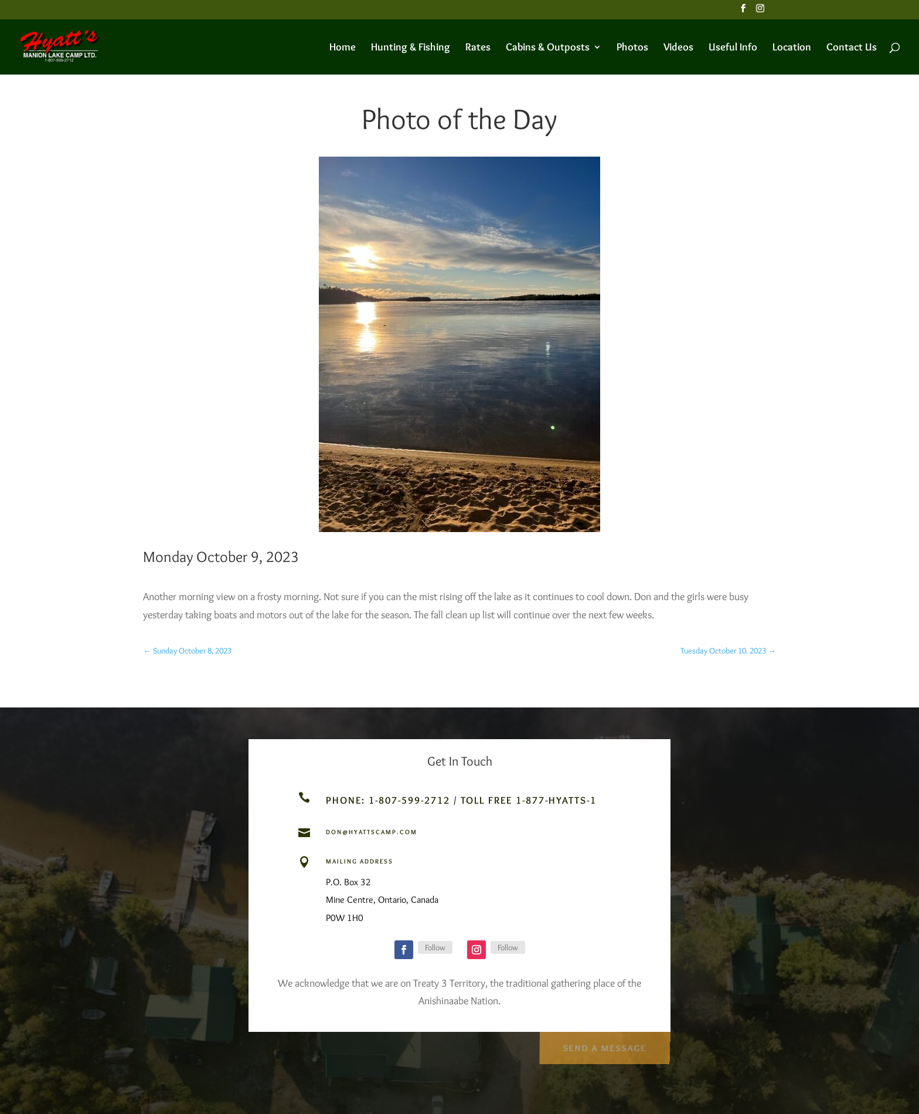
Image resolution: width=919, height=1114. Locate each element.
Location (791, 48)
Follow (435, 947)
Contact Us (851, 48)
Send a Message (604, 1045)
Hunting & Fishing (410, 48)
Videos (678, 48)
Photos (632, 48)
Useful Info (733, 48)
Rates (478, 48)
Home (342, 48)
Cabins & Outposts (548, 48)
